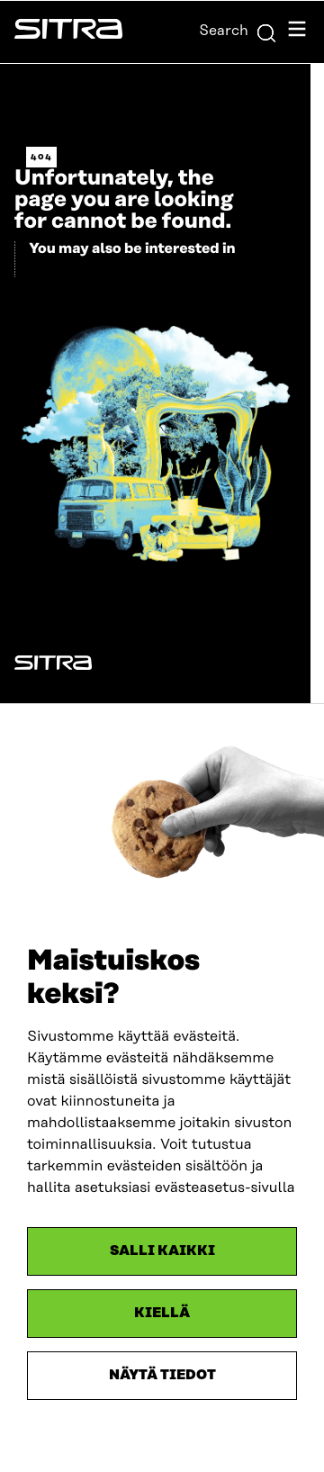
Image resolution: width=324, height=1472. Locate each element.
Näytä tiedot (162, 1375)
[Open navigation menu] (297, 32)
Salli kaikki (162, 1251)
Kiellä (162, 1313)
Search (238, 30)
